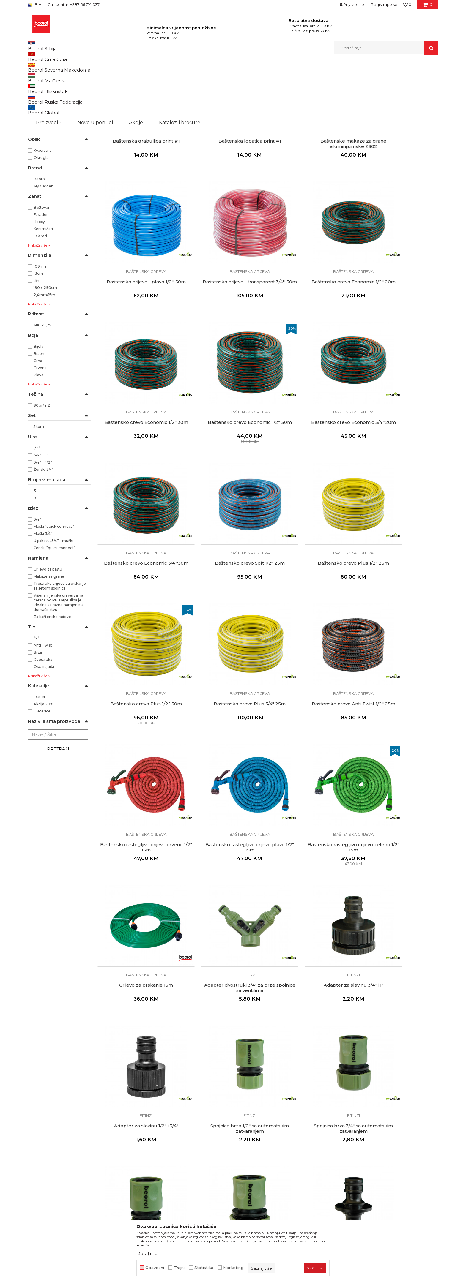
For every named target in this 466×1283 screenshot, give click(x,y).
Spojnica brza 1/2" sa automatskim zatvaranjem (311, 809)
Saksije (37, 141)
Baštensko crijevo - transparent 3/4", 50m (138, 314)
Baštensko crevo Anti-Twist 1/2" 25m (311, 561)
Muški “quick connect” (54, 590)
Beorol (40, 242)
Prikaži (374, 77)
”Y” (36, 701)
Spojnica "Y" (311, 1053)
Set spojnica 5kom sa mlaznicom (137, 1177)
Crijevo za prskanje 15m (311, 682)
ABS (37, 164)
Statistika (203, 1267)
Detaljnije (147, 1253)
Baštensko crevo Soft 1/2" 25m (311, 435)
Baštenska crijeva (47, 98)
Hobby (39, 285)
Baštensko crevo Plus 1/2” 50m (138, 559)
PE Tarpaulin (45, 192)
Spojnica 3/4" (137, 1053)
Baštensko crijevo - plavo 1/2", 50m (397, 187)
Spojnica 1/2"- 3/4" (224, 1053)
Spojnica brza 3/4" (224, 930)
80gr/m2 (42, 469)
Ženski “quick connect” (54, 611)
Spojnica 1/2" (398, 930)
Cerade (37, 120)
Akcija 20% (43, 767)
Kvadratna (43, 214)
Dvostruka (43, 723)
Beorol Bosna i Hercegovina (51, 67)
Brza (38, 716)
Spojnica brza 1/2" (138, 930)
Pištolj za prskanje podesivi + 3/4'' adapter (311, 1180)
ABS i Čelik (43, 171)
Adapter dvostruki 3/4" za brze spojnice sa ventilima (397, 685)
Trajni (179, 1267)
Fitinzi (37, 105)
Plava (38, 438)
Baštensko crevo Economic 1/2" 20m (224, 314)
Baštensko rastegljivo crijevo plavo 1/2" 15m (137, 685)
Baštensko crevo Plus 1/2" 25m (397, 435)
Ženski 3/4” (44, 533)
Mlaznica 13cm (224, 1177)
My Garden (43, 249)
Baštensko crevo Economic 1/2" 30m (311, 314)
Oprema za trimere (48, 127)
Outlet (39, 760)
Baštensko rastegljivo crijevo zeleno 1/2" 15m (224, 685)
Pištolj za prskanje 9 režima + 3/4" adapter (398, 1180)
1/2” (37, 511)
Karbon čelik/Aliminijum (55, 185)
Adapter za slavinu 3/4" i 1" (138, 806)
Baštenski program (116, 67)
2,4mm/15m (44, 358)
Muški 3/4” (43, 597)
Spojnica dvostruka (311, 930)
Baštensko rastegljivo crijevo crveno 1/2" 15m (397, 561)
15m (37, 344)
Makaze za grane (49, 640)
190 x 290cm (45, 351)
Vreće (35, 134)
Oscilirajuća (44, 730)
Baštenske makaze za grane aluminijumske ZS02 (311, 190)
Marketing (233, 1267)
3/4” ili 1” (41, 518)
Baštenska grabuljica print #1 (137, 187)
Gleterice (42, 774)
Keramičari (43, 292)
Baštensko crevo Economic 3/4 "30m (224, 437)
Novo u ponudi (95, 47)
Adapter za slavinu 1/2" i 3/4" (224, 806)
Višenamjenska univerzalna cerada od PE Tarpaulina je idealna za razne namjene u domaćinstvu (58, 666)
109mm (41, 330)
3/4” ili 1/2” (43, 526)
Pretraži (58, 812)
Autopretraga (260, 77)
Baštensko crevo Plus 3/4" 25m (224, 559)
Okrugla (41, 221)
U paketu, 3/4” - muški (53, 604)
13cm (38, 337)
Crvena (40, 431)
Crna (38, 424)
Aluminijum (44, 178)
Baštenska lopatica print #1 (224, 187)
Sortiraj (288, 77)
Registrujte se (384, 4)
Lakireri (40, 299)
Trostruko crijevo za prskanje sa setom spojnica (60, 649)
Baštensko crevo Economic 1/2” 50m (397, 314)
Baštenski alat (43, 91)
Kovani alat (40, 112)
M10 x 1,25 (42, 388)
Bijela (38, 410)
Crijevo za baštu (48, 633)
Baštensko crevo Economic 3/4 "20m (137, 437)
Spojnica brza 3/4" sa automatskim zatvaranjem (397, 809)
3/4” (37, 583)
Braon (39, 417)
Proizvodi (87, 67)
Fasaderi (41, 278)
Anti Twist (43, 709)
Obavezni (154, 1267)
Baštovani (42, 271)
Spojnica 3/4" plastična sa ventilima (397, 1053)
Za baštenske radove (52, 680)
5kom (39, 490)
